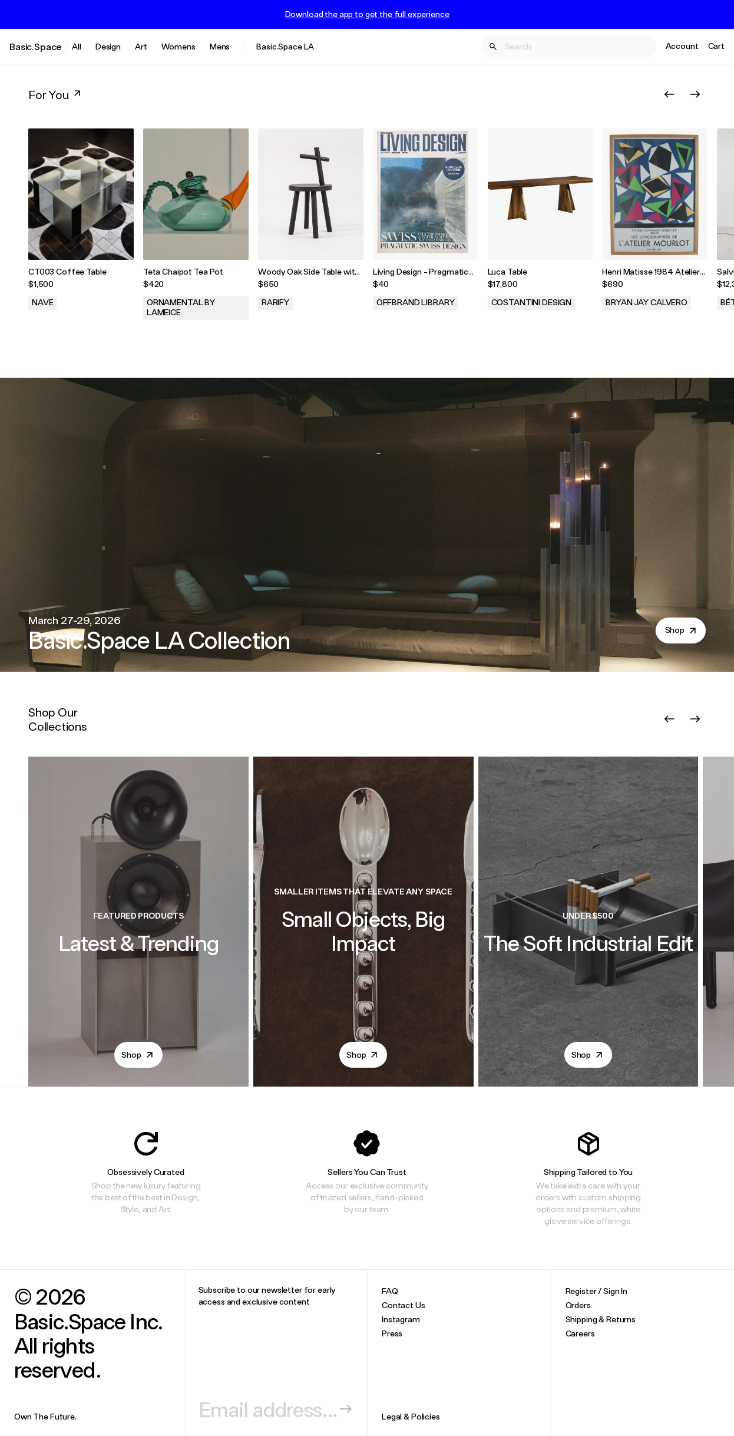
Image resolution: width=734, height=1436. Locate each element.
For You (55, 94)
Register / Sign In (596, 1291)
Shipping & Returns (601, 1319)
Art (141, 46)
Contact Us (403, 1305)
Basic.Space (35, 46)
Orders (578, 1305)
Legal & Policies (411, 1416)
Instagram (401, 1319)
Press (392, 1333)
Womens (178, 46)
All (76, 46)
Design (108, 46)
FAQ (390, 1291)
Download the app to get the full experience (367, 14)
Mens (220, 46)
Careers (580, 1333)
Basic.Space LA (285, 46)
